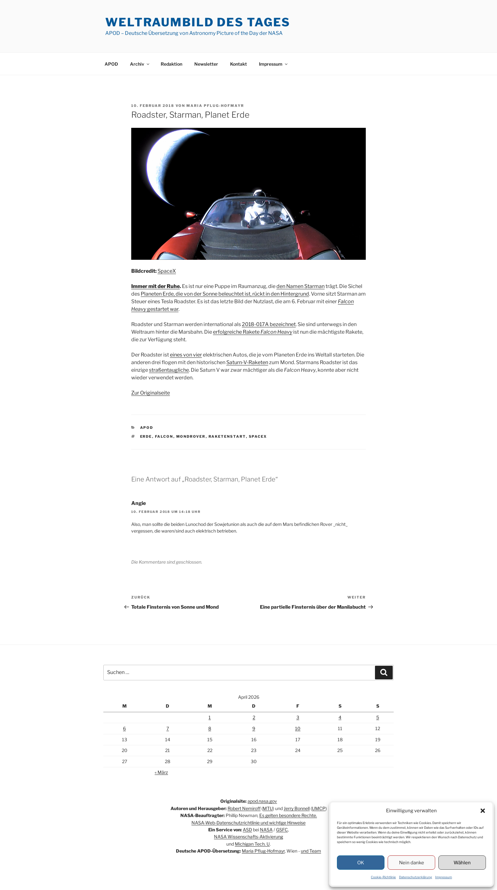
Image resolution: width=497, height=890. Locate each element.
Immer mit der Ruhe (155, 286)
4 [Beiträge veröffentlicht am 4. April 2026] (340, 717)
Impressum (443, 877)
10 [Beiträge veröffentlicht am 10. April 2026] (297, 728)
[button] (483, 811)
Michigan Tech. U (252, 844)
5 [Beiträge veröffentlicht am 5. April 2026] (377, 717)
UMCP (319, 808)
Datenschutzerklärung (415, 877)
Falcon (164, 436)
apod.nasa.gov (262, 801)
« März (161, 772)
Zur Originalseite (150, 393)
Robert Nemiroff (244, 808)
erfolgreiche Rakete (252, 332)
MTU (268, 808)
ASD (247, 829)
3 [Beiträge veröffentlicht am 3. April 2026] (297, 717)
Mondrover (191, 436)
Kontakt (238, 64)
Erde (146, 436)
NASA (266, 829)
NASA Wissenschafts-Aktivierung (248, 836)
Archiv (140, 64)
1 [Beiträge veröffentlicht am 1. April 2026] (210, 717)
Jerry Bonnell (297, 808)
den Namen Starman (300, 286)
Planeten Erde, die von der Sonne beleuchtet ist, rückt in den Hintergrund (225, 294)
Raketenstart (227, 436)
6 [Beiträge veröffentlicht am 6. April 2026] (124, 728)
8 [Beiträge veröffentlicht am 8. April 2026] (209, 728)
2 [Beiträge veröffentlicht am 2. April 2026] (254, 717)
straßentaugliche (169, 370)
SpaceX (167, 271)
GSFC (282, 829)
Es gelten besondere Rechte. (288, 815)
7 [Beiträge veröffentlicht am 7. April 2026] (167, 728)
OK (360, 863)
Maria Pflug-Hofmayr (215, 105)
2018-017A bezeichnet (269, 324)
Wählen (462, 863)
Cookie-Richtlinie (383, 877)
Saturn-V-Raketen (247, 362)
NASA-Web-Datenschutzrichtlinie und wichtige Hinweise (248, 822)
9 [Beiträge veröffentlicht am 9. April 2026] (253, 728)
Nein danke (411, 863)
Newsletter (206, 64)
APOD (111, 64)
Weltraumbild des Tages (197, 22)
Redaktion (171, 64)
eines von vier (186, 355)
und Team (311, 851)
